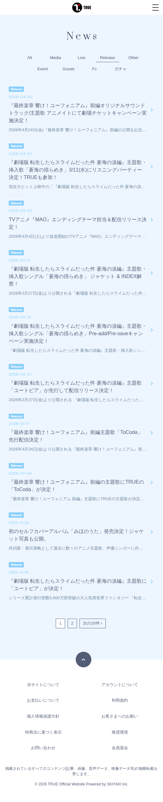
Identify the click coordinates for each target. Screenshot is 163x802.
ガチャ (121, 69)
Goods (68, 69)
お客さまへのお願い (119, 716)
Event (42, 69)
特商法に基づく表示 (43, 732)
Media (55, 57)
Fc (94, 69)
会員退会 (120, 747)
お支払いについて (43, 700)
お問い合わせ (43, 747)
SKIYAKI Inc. (117, 784)
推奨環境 (120, 732)
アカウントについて (119, 684)
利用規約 (120, 700)
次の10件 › (92, 623)
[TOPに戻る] (83, 659)
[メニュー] (155, 7)
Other (133, 57)
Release (107, 57)
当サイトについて (43, 684)
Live (81, 57)
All (29, 57)
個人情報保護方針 (43, 716)
